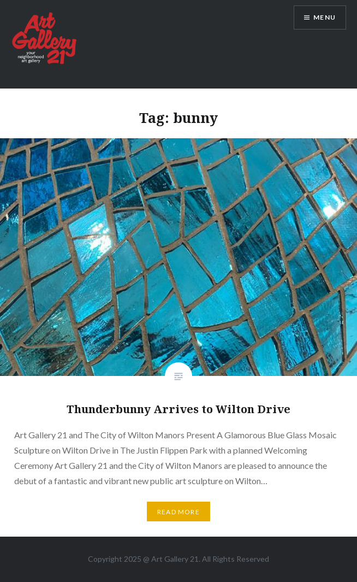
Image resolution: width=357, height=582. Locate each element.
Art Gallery (170, 558)
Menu (324, 17)
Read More (178, 512)
